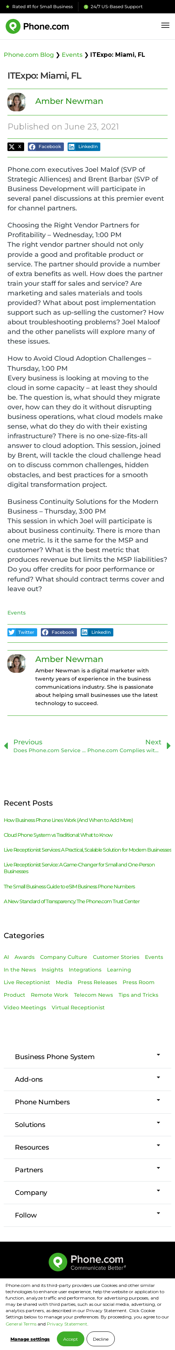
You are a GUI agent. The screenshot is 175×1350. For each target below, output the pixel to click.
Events (72, 54)
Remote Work (49, 995)
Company (31, 1193)
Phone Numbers (42, 1102)
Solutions (30, 1125)
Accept (70, 1339)
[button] (15, 146)
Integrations (85, 969)
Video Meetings (25, 1007)
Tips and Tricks (138, 995)
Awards (24, 957)
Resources (32, 1147)
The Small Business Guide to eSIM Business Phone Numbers (69, 886)
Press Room (139, 982)
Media (64, 982)
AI (6, 957)
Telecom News (93, 995)
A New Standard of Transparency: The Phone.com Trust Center (71, 901)
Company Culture (63, 957)
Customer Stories (116, 957)
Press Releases (97, 982)
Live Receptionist (27, 982)
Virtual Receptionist (78, 1007)
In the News (20, 969)
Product (14, 995)
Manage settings (30, 1339)
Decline (100, 1339)
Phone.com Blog (29, 54)
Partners (29, 1170)
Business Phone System (55, 1057)
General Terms (21, 1324)
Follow (25, 1215)
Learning (119, 969)
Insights (52, 969)
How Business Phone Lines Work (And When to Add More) (68, 820)
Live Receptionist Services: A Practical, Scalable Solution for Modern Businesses (87, 849)
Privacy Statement (67, 1324)
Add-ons (29, 1079)
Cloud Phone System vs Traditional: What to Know (58, 835)
